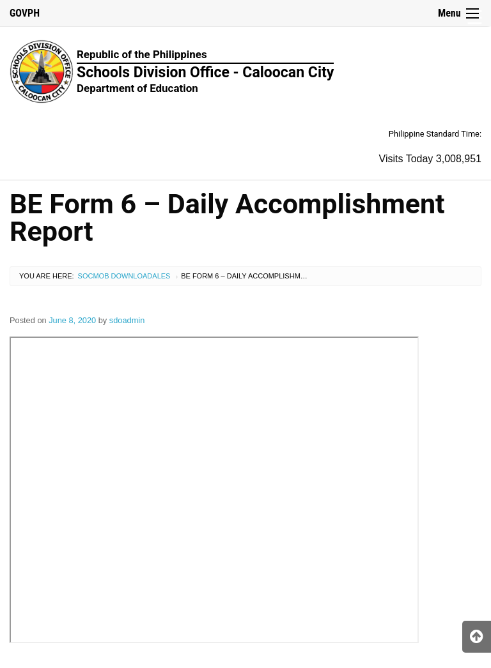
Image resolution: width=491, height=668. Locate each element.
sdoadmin (127, 320)
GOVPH (25, 13)
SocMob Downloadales (124, 276)
